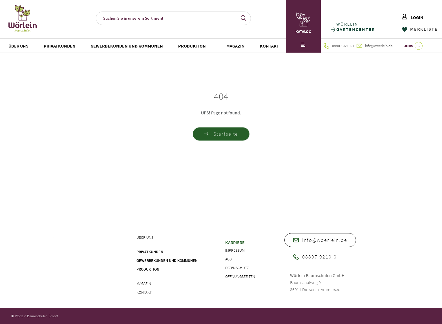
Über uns (18, 46)
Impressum (235, 250)
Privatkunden (60, 46)
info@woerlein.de (375, 46)
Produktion (192, 46)
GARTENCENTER (355, 29)
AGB (228, 259)
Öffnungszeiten (240, 276)
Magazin (235, 46)
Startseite (221, 135)
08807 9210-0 (339, 46)
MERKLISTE (420, 29)
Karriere (235, 242)
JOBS (413, 46)
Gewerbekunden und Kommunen (126, 46)
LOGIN (412, 17)
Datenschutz (237, 267)
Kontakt (269, 46)
